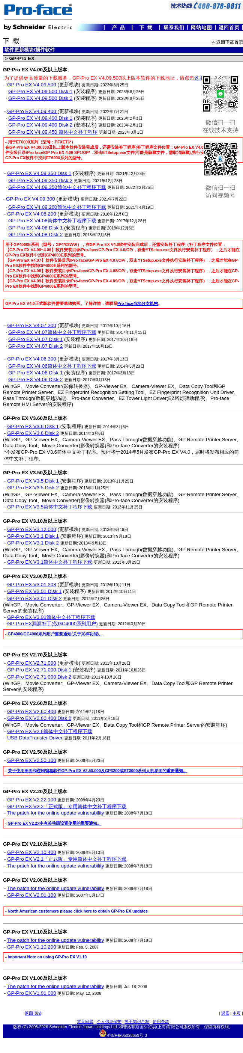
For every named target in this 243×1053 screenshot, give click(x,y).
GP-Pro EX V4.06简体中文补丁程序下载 (52, 366)
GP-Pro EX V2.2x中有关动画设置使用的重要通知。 (55, 823)
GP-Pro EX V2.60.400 (31, 711)
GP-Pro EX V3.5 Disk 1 (33, 481)
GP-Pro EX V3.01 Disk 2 (34, 598)
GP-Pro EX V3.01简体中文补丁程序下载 (51, 617)
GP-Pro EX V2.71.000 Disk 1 (39, 670)
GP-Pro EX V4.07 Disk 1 (35, 339)
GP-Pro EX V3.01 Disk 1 (34, 591)
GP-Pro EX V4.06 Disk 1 (35, 373)
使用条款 (161, 1021)
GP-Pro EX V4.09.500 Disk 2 (40, 98)
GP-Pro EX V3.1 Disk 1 (33, 536)
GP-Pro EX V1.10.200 (31, 947)
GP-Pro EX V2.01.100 (31, 895)
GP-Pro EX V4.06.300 (31, 359)
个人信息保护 (109, 1021)
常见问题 (85, 1021)
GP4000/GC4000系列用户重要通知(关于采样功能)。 (55, 634)
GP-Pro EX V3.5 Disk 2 (33, 487)
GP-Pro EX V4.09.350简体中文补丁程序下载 (57, 187)
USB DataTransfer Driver (35, 738)
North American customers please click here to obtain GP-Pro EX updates (78, 911)
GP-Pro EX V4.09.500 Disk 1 (40, 91)
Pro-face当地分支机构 (137, 303)
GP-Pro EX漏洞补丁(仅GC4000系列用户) (52, 623)
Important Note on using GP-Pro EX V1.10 (47, 957)
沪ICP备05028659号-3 (126, 1035)
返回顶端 (33, 1013)
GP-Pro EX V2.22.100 (31, 800)
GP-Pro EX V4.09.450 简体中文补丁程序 (53, 132)
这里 (199, 78)
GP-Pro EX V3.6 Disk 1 (33, 426)
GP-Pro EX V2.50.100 (31, 760)
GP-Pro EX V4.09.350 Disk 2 (40, 180)
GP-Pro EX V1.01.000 (31, 993)
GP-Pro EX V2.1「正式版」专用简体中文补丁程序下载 (66, 859)
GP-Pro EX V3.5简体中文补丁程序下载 (49, 507)
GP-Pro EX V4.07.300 (31, 325)
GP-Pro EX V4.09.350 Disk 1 (39, 173)
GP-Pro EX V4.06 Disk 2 (35, 379)
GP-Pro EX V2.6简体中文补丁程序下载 (49, 731)
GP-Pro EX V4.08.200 (31, 214)
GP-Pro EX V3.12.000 (31, 529)
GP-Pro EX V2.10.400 (31, 852)
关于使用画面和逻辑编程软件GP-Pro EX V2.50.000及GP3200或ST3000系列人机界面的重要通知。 (98, 770)
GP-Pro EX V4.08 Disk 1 (35, 228)
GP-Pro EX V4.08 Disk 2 (35, 234)
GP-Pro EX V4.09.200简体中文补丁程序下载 (57, 207)
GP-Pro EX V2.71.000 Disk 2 (39, 677)
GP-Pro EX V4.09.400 (32, 111)
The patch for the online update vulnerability (55, 813)
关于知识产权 (136, 1021)
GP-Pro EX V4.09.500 (32, 84)
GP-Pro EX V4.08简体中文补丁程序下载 (52, 220)
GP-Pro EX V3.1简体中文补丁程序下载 (49, 562)
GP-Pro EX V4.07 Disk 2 (35, 346)
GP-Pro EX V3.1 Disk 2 (33, 543)
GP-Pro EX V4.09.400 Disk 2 (40, 125)
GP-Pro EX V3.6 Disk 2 (33, 433)
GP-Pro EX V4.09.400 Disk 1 (40, 118)
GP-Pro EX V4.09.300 (30, 199)
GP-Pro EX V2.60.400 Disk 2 (39, 718)
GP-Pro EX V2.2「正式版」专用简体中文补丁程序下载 (66, 806)
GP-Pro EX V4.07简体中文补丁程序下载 (52, 332)
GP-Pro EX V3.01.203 (31, 584)
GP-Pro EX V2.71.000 (31, 663)
